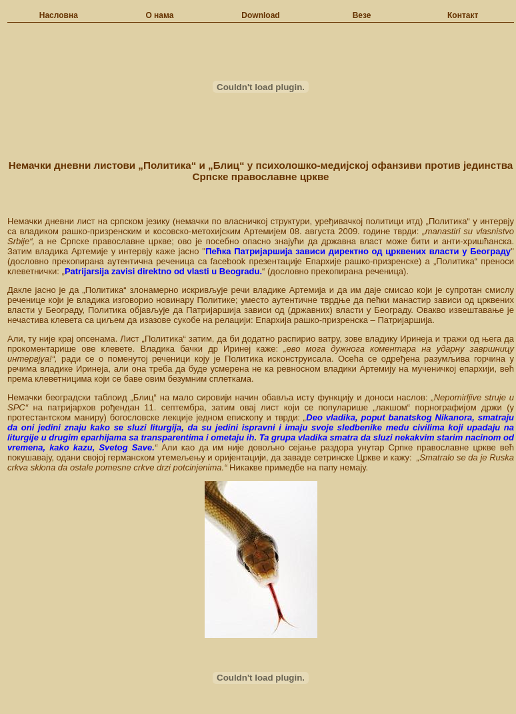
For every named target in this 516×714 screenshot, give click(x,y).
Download (260, 15)
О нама (159, 15)
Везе (362, 15)
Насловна (58, 15)
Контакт (462, 15)
